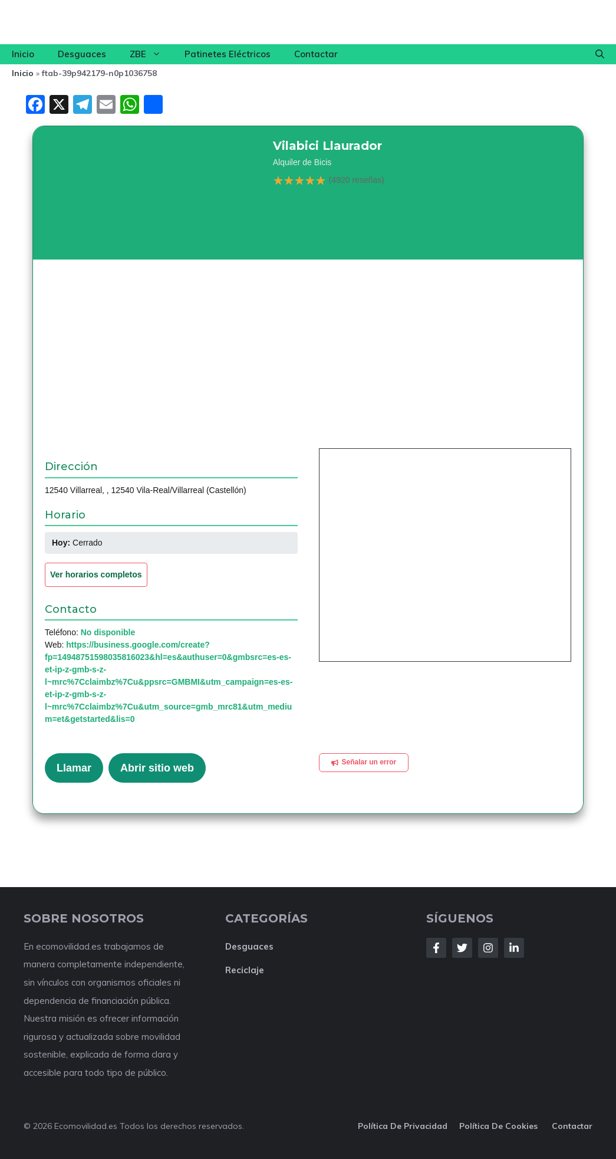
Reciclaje (244, 970)
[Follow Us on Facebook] (436, 948)
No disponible (108, 632)
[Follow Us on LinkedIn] (514, 948)
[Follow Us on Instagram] (488, 948)
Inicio (23, 54)
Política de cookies (499, 1126)
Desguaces (82, 54)
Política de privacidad (402, 1126)
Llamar (74, 768)
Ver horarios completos (96, 574)
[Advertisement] (308, 359)
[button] (600, 54)
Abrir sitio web (157, 768)
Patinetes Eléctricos (228, 54)
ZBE (151, 54)
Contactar (316, 54)
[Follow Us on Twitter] (462, 948)
